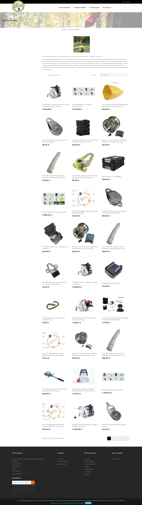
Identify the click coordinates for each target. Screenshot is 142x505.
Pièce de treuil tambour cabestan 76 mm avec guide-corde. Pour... (84, 354)
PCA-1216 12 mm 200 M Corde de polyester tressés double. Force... (114, 354)
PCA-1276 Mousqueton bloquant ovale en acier (53, 319)
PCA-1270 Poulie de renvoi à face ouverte (114, 425)
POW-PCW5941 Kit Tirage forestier (54, 212)
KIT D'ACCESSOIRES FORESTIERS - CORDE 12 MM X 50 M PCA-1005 (53, 425)
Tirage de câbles (80, 7)
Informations (17, 453)
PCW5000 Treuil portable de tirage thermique (84, 283)
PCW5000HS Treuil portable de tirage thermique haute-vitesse (55, 105)
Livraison (87, 459)
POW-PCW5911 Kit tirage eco (112, 390)
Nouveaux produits (62, 461)
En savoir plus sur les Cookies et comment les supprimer (67, 503)
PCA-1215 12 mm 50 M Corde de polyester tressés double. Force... (54, 176)
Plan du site (88, 471)
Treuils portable (64, 7)
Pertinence (115, 75)
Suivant (127, 439)
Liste (46, 75)
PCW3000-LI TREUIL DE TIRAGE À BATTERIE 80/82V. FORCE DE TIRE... (84, 390)
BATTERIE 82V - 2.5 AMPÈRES (111, 177)
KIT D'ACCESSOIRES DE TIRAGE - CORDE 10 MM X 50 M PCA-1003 (53, 354)
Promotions (107, 7)
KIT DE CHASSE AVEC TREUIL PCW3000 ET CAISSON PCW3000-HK (115, 319)
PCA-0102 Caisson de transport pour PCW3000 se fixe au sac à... (85, 141)
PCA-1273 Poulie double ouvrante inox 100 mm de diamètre (114, 212)
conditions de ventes (90, 464)
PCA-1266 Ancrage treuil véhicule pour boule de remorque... (54, 390)
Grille (43, 75)
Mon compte (115, 459)
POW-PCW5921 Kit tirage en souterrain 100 (82, 105)
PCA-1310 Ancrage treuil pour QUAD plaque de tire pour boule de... (84, 176)
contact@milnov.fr (17, 473)
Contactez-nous (89, 469)
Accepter (88, 503)
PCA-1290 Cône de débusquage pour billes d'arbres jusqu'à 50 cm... (115, 105)
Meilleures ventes (62, 464)
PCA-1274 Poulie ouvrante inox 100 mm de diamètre (54, 141)
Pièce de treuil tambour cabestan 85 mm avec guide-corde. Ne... (114, 141)
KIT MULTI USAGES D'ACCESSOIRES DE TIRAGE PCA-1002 (85, 212)
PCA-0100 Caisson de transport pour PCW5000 (55, 248)
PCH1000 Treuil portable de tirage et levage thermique (85, 425)
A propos (87, 466)
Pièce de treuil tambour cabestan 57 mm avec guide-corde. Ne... (84, 248)
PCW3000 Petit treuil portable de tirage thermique (84, 319)
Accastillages (94, 7)
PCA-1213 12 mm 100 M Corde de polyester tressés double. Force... (114, 248)
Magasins (87, 474)
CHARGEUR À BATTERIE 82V (111, 283)
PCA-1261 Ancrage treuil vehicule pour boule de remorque (54, 283)
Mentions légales (89, 461)
